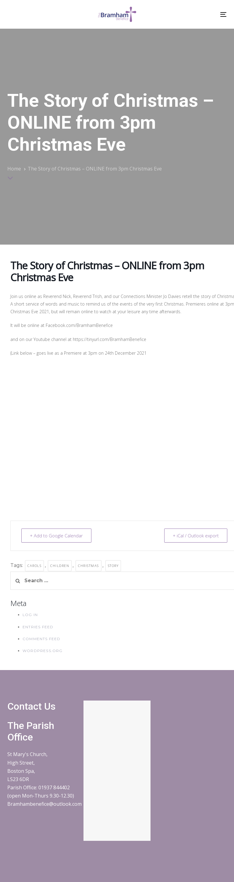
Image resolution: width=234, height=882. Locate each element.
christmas (88, 565)
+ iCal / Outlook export (195, 535)
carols (34, 565)
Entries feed (38, 627)
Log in (30, 614)
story (113, 565)
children (59, 565)
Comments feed (42, 638)
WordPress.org (43, 650)
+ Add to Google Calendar (56, 535)
